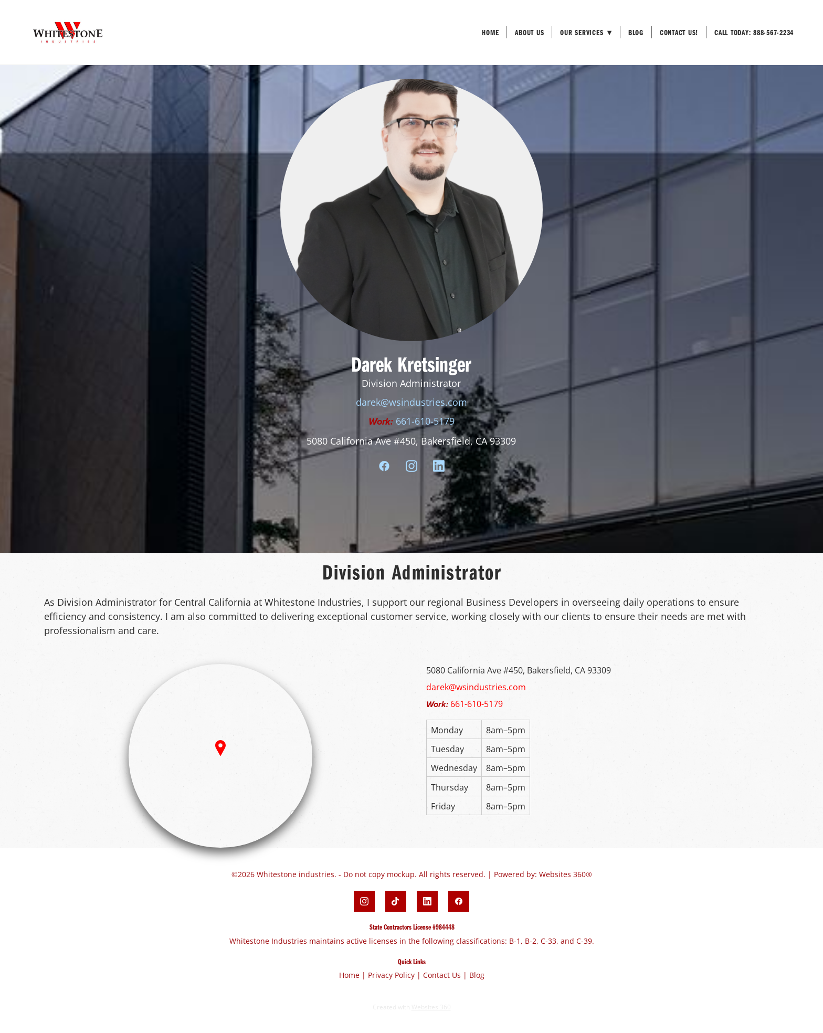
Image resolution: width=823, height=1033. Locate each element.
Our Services (586, 32)
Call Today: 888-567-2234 (754, 32)
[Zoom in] (299, 819)
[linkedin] (438, 466)
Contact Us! (679, 32)
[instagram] (411, 466)
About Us (529, 32)
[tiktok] (395, 901)
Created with (412, 1007)
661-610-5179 (425, 421)
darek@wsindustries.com (411, 402)
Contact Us (442, 975)
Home (490, 32)
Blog (635, 32)
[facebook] (384, 466)
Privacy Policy (391, 975)
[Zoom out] (299, 834)
